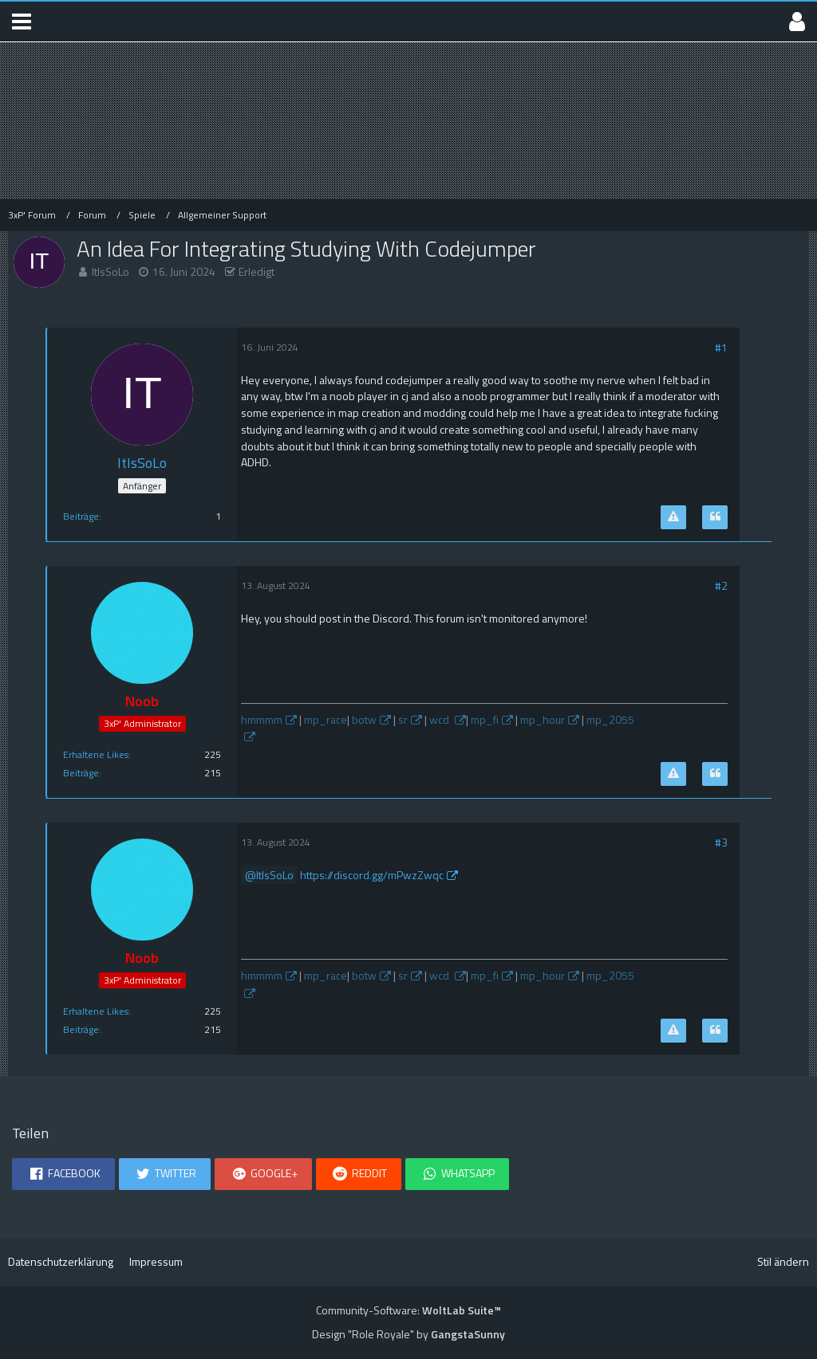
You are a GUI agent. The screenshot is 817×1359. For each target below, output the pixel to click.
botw (364, 719)
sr (403, 719)
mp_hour (542, 719)
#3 (721, 842)
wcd (440, 719)
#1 (721, 347)
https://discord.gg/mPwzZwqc (372, 874)
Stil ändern (783, 1261)
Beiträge (81, 516)
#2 (721, 585)
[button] (21, 21)
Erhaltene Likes (95, 754)
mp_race (325, 719)
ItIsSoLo (110, 271)
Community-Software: (408, 1310)
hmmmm (261, 719)
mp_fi (485, 719)
